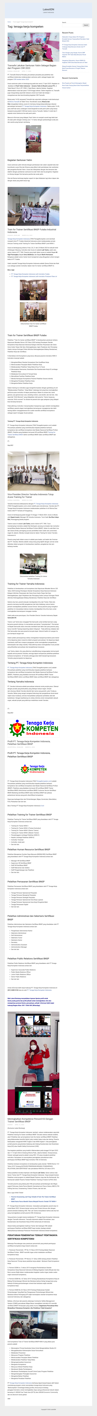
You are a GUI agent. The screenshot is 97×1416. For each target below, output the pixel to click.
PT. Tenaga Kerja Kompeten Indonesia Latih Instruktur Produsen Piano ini (34, 276)
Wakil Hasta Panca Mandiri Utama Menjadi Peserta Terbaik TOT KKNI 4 (33, 1201)
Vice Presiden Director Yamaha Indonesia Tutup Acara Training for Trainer (31, 495)
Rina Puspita (65, 83)
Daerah (10, 71)
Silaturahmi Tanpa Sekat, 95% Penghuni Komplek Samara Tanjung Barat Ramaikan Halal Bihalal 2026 (75, 39)
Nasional (16, 500)
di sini (42, 806)
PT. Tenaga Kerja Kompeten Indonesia (34, 106)
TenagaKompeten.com (44, 781)
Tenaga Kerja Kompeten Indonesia (19, 239)
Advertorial (12, 747)
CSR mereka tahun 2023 (21, 79)
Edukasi (10, 235)
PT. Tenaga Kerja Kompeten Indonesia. (39, 990)
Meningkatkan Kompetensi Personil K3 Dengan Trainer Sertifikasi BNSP (30, 1120)
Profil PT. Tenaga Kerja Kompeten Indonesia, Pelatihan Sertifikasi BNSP (29, 742)
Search (64, 22)
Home (9, 22)
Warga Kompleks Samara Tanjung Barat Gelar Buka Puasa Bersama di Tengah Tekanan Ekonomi (75, 68)
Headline (16, 71)
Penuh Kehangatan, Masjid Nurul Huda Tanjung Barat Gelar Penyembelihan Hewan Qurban (75, 85)
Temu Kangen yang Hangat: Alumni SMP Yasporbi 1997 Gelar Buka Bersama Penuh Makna (74, 55)
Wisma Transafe (14, 102)
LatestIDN (48, 9)
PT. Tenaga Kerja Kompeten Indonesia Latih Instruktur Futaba (30, 274)
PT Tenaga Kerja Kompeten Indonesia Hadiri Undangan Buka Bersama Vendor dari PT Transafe (74, 47)
